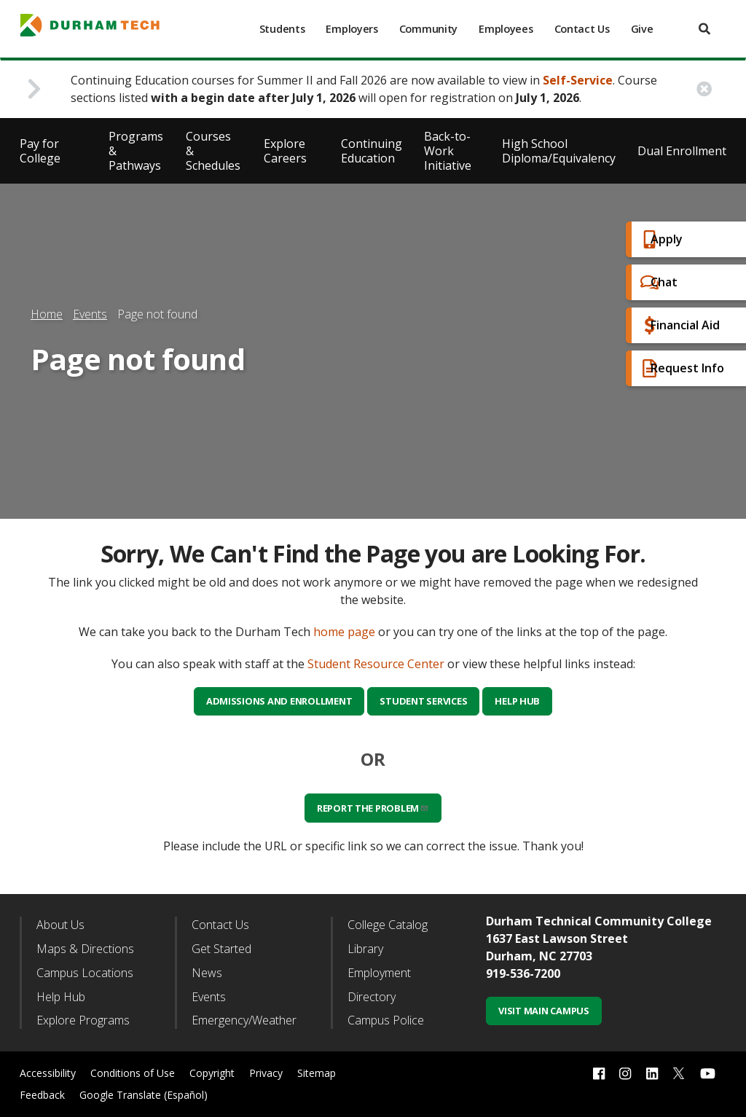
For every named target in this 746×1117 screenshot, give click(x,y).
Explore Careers (285, 151)
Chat (651, 282)
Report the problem (373, 808)
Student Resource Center (375, 664)
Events (90, 314)
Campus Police (386, 1020)
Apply (654, 239)
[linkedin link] (652, 1073)
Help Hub (517, 701)
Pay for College (40, 151)
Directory (372, 997)
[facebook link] (599, 1073)
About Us (60, 925)
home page (344, 632)
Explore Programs (83, 1020)
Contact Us (582, 29)
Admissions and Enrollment (279, 701)
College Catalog (388, 925)
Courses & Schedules (213, 150)
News (207, 973)
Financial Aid (672, 325)
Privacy (266, 1073)
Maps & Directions (85, 949)
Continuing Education (371, 151)
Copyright (212, 1073)
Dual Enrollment (681, 151)
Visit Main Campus (543, 1010)
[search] (704, 28)
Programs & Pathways (136, 150)
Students (282, 29)
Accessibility (48, 1073)
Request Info (674, 368)
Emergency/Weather (244, 1020)
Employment (379, 973)
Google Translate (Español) (143, 1095)
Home (47, 314)
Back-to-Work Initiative (447, 150)
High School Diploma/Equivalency (559, 151)
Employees (506, 29)
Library (365, 949)
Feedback (42, 1095)
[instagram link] (625, 1073)
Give (642, 29)
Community (428, 29)
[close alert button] (704, 89)
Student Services (423, 701)
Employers (351, 29)
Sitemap (316, 1073)
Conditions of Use (132, 1073)
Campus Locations (84, 973)
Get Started (221, 949)
